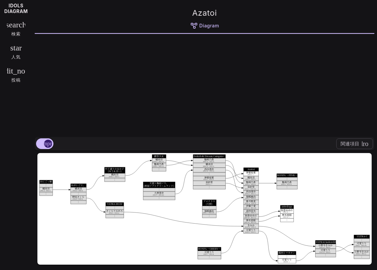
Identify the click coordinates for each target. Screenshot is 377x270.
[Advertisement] (204, 84)
